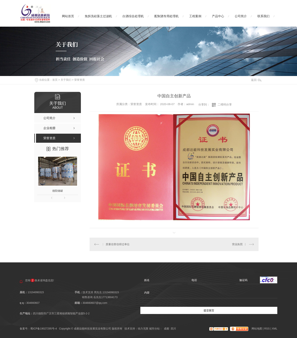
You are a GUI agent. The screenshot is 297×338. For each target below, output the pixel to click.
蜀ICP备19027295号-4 (43, 328)
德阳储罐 (57, 190)
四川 (173, 328)
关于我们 (66, 79)
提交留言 (209, 310)
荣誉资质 (79, 79)
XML (274, 328)
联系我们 (263, 16)
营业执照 (237, 244)
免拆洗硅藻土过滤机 (98, 16)
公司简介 (241, 16)
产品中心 (218, 16)
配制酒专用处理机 (166, 16)
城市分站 (154, 328)
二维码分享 (225, 104)
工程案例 (195, 16)
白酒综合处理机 (133, 16)
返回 (256, 79)
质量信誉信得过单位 (118, 244)
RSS (267, 328)
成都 (166, 328)
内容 (208, 294)
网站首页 (68, 16)
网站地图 (257, 328)
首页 (55, 79)
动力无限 (143, 328)
